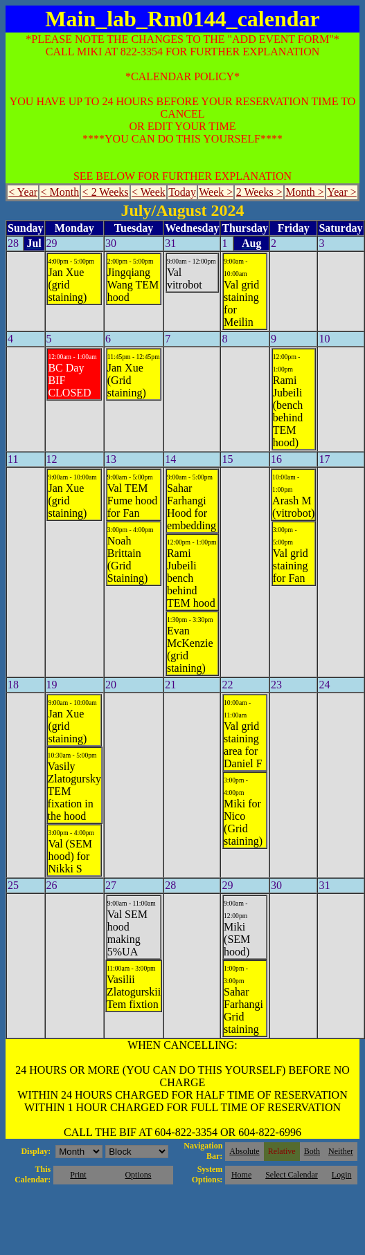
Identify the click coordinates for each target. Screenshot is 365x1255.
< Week (149, 192)
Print (78, 1175)
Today (182, 192)
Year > (342, 192)
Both (312, 1151)
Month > (304, 192)
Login (342, 1175)
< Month (59, 192)
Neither (340, 1151)
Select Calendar (291, 1175)
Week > (216, 192)
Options (138, 1175)
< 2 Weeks (105, 192)
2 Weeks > (259, 192)
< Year (22, 192)
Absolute (244, 1151)
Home (241, 1175)
